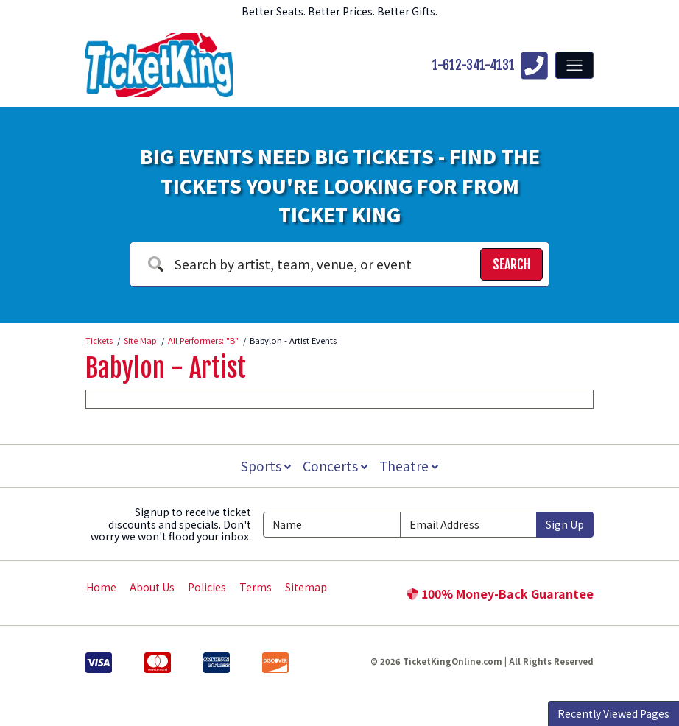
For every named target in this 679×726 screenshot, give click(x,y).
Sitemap (306, 586)
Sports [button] (264, 466)
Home (101, 586)
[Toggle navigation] (574, 65)
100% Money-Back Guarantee (500, 593)
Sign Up (565, 524)
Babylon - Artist (165, 368)
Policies (207, 586)
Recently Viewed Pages (613, 713)
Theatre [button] (410, 466)
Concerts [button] (335, 466)
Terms (255, 586)
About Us (152, 586)
